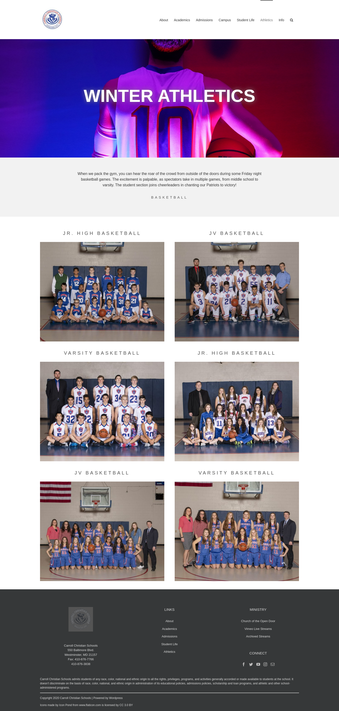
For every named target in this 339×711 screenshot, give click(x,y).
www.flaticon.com (90, 705)
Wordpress (116, 698)
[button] (291, 19)
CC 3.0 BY (126, 705)
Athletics (169, 651)
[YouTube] (258, 664)
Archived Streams (258, 636)
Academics (169, 629)
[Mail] (272, 664)
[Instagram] (265, 664)
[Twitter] (251, 664)
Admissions (169, 636)
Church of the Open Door (258, 621)
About (169, 621)
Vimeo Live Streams (258, 629)
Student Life (169, 644)
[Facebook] (244, 664)
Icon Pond (65, 705)
